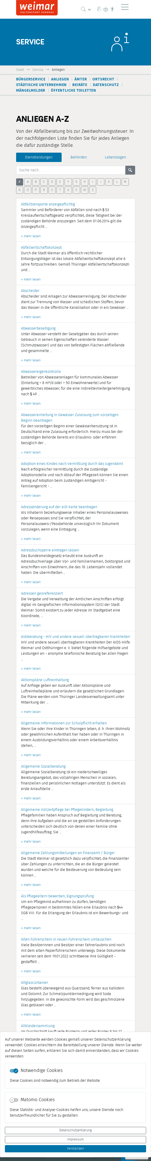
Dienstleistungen (39, 157)
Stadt (20, 70)
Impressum (75, 1139)
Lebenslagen (115, 157)
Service (37, 70)
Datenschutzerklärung (75, 1130)
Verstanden (75, 1148)
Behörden (78, 157)
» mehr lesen (31, 236)
